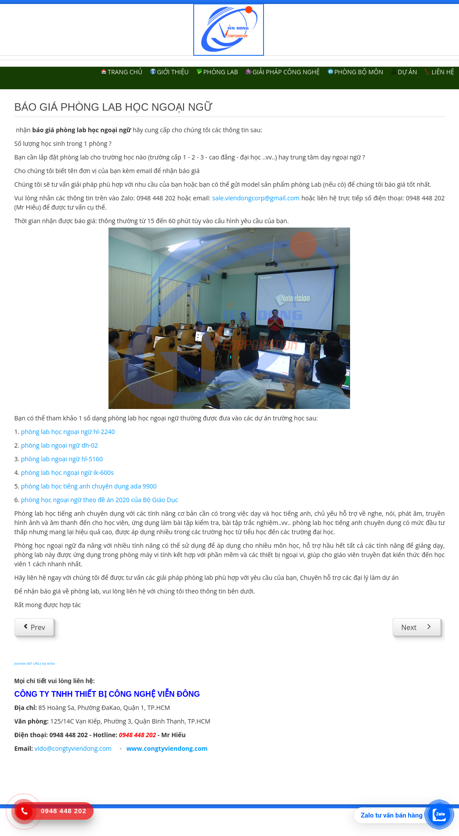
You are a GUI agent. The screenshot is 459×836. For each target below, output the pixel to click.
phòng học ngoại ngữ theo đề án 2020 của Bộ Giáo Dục (99, 500)
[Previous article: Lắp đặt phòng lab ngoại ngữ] (34, 627)
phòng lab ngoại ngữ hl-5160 (62, 459)
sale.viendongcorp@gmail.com (256, 198)
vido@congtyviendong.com (73, 748)
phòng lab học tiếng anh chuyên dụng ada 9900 (89, 486)
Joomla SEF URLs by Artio (34, 663)
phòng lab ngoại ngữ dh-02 (59, 445)
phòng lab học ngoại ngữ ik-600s (67, 472)
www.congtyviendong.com (167, 748)
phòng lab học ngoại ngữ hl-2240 (68, 431)
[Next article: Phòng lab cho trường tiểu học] (416, 627)
